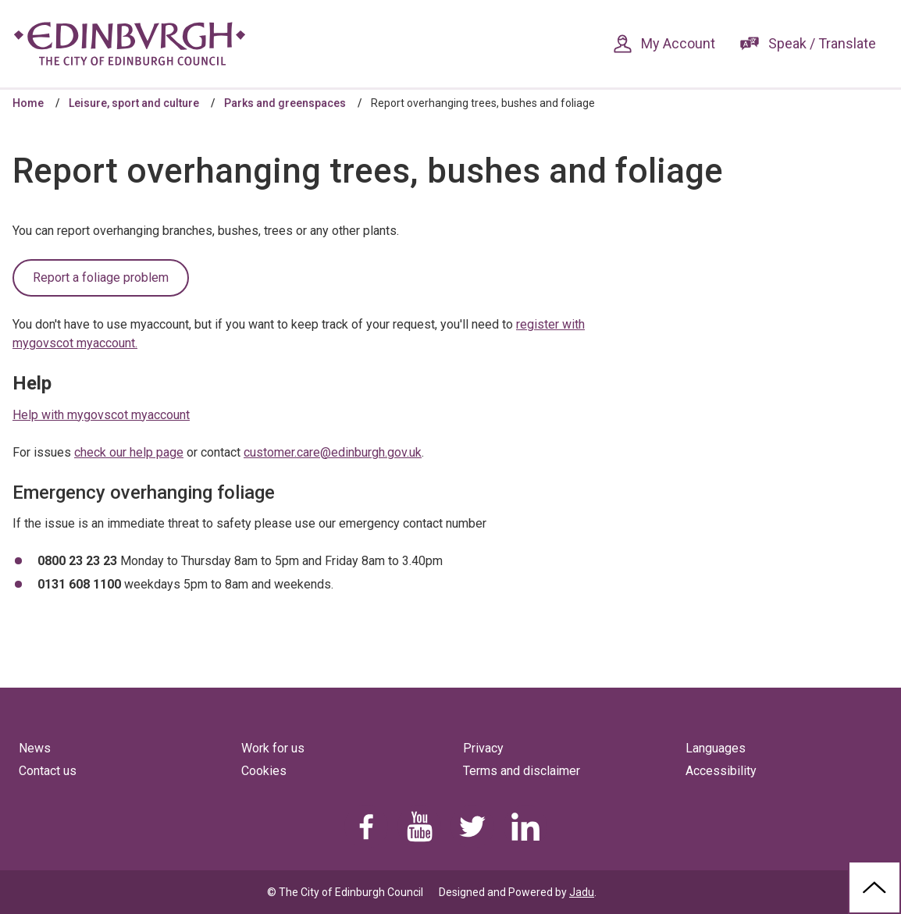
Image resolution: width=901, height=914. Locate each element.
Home (28, 103)
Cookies (264, 770)
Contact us (48, 770)
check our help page (128, 452)
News (35, 748)
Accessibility (721, 770)
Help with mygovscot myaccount (101, 414)
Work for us (272, 748)
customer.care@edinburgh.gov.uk (333, 452)
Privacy (483, 748)
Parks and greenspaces (285, 103)
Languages (716, 748)
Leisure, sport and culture (134, 103)
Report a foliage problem (101, 277)
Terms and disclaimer (521, 770)
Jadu (581, 892)
